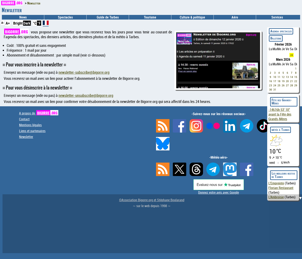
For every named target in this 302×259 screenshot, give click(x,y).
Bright (18, 23)
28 (291, 55)
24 (274, 85)
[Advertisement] (153, 223)
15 (295, 77)
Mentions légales (30, 125)
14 (291, 77)
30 (270, 89)
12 (283, 77)
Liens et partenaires (32, 131)
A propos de (38, 113)
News (23, 17)
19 (283, 81)
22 (295, 81)
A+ (8, 23)
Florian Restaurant (280, 187)
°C (34, 23)
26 (283, 85)
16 (270, 81)
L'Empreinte (276, 183)
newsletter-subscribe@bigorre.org (84, 72)
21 (291, 81)
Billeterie (275, 38)
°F (39, 23)
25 (278, 85)
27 (287, 85)
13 (287, 77)
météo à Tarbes (280, 129)
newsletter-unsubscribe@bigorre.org (86, 95)
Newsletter (26, 136)
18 (278, 81)
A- (2, 23)
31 (274, 89)
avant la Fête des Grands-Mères (279, 114)
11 (278, 77)
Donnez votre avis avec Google (218, 192)
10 (274, 77)
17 (274, 81)
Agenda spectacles (281, 31)
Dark (26, 23)
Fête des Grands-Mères (282, 102)
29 (295, 85)
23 (270, 85)
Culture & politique (192, 17)
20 (287, 81)
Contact (24, 119)
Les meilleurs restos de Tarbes (283, 175)
